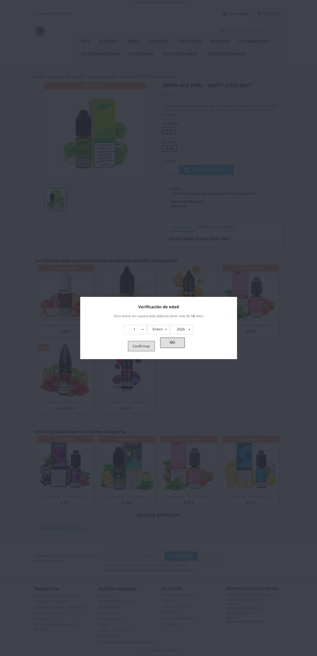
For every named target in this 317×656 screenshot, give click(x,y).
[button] (135, 329)
